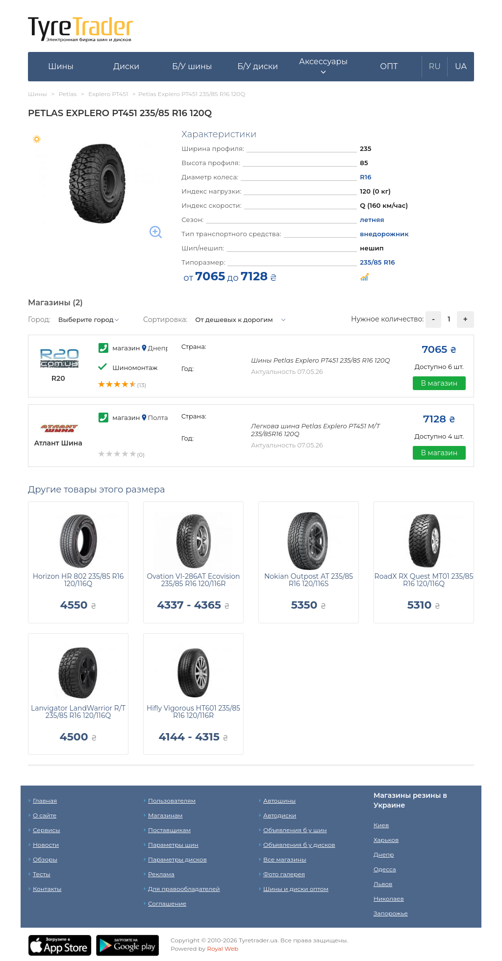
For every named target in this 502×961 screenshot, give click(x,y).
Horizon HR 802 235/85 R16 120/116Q (78, 580)
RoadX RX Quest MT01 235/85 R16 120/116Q (424, 580)
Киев (381, 825)
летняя (372, 219)
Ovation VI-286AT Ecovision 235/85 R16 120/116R (193, 580)
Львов (383, 883)
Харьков (386, 839)
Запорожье (391, 913)
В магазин (439, 383)
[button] (323, 66)
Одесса (385, 869)
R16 (365, 177)
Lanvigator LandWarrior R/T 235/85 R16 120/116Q (78, 712)
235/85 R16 (377, 262)
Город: (39, 319)
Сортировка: (165, 319)
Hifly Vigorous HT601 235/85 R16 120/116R (193, 712)
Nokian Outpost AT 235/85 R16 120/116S (308, 580)
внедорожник (384, 234)
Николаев (389, 898)
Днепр (384, 854)
